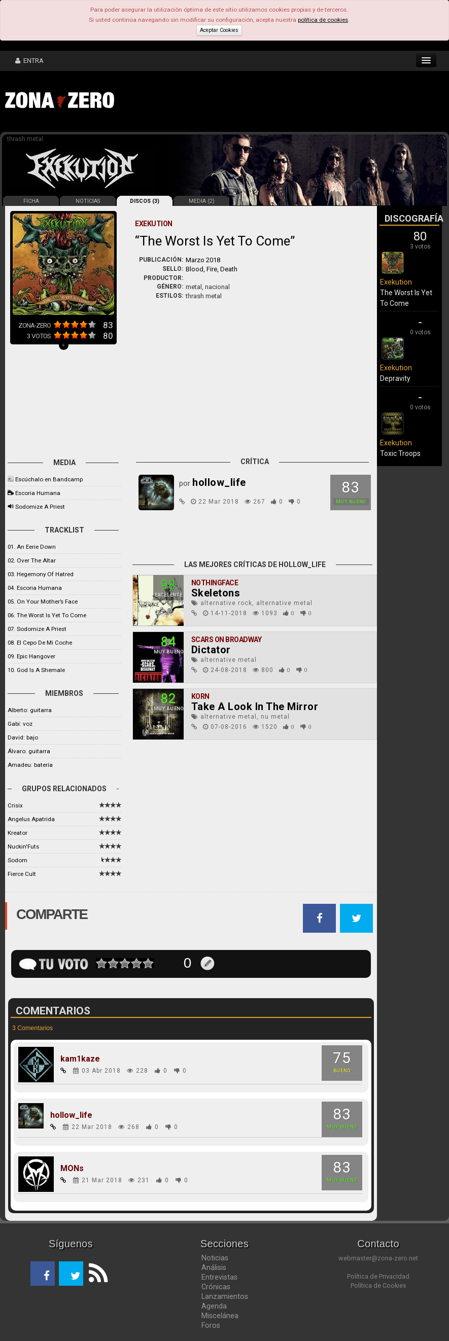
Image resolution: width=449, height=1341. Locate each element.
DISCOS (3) (144, 201)
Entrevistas (219, 1277)
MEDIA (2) (202, 201)
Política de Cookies (378, 1285)
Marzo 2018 (203, 260)
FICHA (31, 201)
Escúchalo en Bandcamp (49, 479)
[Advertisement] (276, 101)
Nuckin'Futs (23, 846)
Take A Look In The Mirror (255, 706)
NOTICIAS (88, 201)
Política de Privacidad (378, 1276)
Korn (200, 696)
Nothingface (214, 583)
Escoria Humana (37, 493)
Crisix (15, 805)
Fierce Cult (22, 873)
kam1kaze (80, 1059)
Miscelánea (219, 1316)
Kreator (17, 832)
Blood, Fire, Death (211, 269)
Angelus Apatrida (31, 819)
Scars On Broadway (226, 640)
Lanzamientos (224, 1296)
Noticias (214, 1258)
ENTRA (29, 60)
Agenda (214, 1306)
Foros (210, 1325)
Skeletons (215, 593)
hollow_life (71, 1115)
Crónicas (215, 1287)
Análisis (213, 1267)
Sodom (17, 860)
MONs (72, 1168)
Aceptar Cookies (219, 30)
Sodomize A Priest (40, 506)
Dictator (211, 650)
